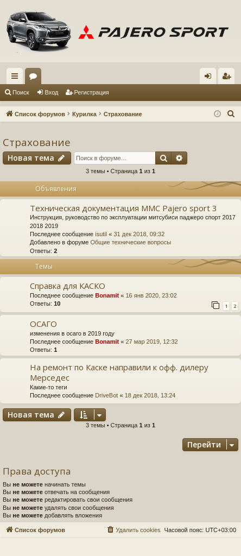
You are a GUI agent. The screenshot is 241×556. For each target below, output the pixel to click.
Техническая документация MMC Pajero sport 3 (123, 208)
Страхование (37, 142)
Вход (52, 92)
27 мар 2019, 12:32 (151, 341)
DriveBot (106, 395)
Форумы (35, 78)
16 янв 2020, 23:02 (150, 295)
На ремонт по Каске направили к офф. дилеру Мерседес (119, 372)
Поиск (20, 92)
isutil (101, 234)
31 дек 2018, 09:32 (138, 234)
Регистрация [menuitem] (228, 78)
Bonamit (107, 295)
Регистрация (91, 92)
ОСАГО (43, 323)
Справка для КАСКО (67, 285)
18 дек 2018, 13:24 (150, 395)
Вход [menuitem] (210, 78)
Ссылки (17, 78)
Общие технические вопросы (130, 242)
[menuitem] (231, 114)
